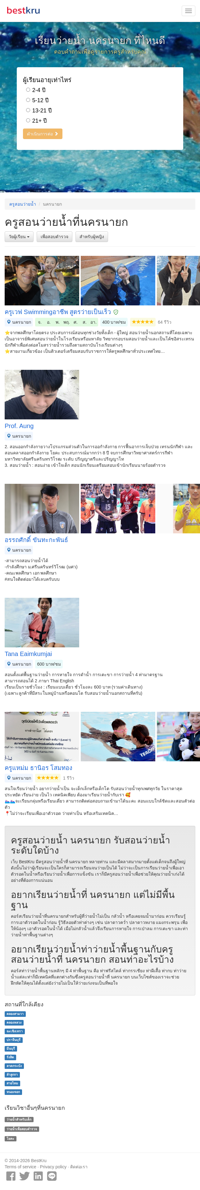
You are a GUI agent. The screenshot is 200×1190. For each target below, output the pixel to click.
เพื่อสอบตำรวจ (54, 236)
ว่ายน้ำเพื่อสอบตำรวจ (22, 1129)
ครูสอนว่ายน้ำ (22, 204)
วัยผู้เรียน (19, 236)
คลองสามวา (15, 1014)
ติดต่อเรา (79, 1166)
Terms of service (20, 1166)
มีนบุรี (11, 1048)
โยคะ (10, 1138)
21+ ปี (36, 121)
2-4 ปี (35, 90)
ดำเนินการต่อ (42, 133)
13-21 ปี (39, 110)
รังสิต (10, 1057)
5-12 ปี (37, 100)
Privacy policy (53, 1166)
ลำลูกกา (12, 1074)
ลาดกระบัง (14, 1066)
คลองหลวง (14, 1022)
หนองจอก (13, 1092)
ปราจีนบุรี (13, 1040)
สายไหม (12, 1083)
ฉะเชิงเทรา (15, 1031)
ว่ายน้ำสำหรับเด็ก (19, 1119)
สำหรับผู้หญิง (92, 236)
